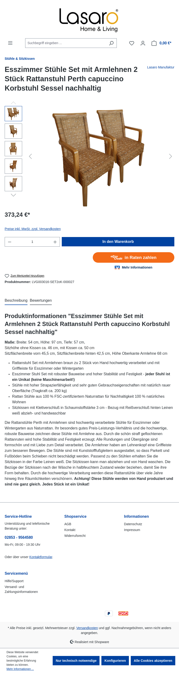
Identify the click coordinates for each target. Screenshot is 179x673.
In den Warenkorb (118, 242)
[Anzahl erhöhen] (55, 242)
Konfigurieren (115, 660)
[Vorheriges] (30, 156)
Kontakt (69, 530)
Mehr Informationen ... (20, 669)
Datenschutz (133, 524)
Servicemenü (16, 573)
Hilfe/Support (14, 581)
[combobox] (65, 43)
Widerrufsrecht (75, 536)
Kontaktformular (40, 557)
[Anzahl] (32, 242)
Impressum (132, 530)
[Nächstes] (170, 156)
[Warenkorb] (161, 43)
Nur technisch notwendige (76, 660)
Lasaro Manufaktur (160, 67)
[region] (89, 156)
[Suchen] (111, 43)
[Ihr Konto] (142, 43)
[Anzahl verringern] (9, 242)
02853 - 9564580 (19, 537)
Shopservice (75, 516)
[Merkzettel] (131, 43)
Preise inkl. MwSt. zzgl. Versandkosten (33, 229)
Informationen (136, 516)
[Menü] (10, 43)
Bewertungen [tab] (41, 300)
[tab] (16, 301)
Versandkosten (87, 628)
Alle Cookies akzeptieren (153, 660)
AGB (67, 524)
